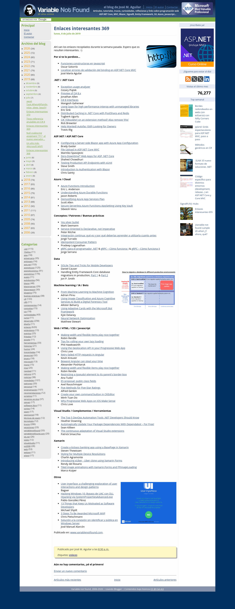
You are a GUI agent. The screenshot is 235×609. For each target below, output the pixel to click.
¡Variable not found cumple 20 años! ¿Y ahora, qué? (202, 229)
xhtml (26, 455)
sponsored (29, 414)
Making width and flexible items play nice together (90, 334)
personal (28, 386)
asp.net (27, 264)
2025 (27, 53)
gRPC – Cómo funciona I (115, 248)
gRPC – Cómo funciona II (146, 248)
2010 (27, 215)
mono (26, 364)
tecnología (29, 421)
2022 (27, 66)
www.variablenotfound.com (86, 532)
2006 (27, 232)
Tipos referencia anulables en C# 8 (35, 120)
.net (25, 249)
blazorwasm (29, 289)
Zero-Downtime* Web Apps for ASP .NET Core (87, 156)
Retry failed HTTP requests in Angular (82, 354)
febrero (30, 172)
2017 (27, 184)
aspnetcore (29, 267)
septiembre (32, 93)
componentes (30, 305)
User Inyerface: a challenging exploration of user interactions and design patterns (89, 485)
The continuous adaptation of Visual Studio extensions (92, 430)
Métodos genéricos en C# (203, 146)
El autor (159, 7)
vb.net (27, 436)
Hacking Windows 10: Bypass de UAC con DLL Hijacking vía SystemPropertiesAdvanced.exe (87, 495)
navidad (27, 371)
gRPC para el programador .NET (79, 248)
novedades (29, 380)
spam (26, 411)
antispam (28, 261)
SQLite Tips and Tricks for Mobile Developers (87, 265)
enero (29, 175)
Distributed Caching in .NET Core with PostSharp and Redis (95, 113)
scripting (28, 396)
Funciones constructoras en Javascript (83, 63)
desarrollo (28, 321)
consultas (28, 308)
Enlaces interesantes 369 (81, 28)
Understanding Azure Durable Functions (84, 192)
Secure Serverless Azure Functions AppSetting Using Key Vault (97, 205)
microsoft (28, 361)
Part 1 (94, 275)
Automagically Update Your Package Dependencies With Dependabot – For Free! (107, 424)
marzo (29, 168)
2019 (27, 79)
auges (26, 277)
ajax (26, 255)
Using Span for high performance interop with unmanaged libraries (100, 106)
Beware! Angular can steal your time (82, 361)
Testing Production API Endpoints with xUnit (86, 162)
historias (28, 346)
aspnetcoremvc (31, 270)
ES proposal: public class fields (78, 381)
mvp (26, 368)
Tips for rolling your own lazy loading (82, 341)
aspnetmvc (29, 274)
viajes (26, 440)
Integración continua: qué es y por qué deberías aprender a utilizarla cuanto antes (108, 235)
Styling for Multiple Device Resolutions (83, 454)
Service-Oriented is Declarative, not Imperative (88, 228)
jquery (27, 358)
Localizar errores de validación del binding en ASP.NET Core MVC (98, 70)
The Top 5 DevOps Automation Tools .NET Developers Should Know (100, 417)
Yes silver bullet (70, 222)
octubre (30, 90)
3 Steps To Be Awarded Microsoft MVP (83, 513)
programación (30, 389)
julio (28, 97)
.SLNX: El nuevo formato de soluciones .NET (203, 163)
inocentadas (29, 352)
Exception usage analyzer (75, 86)
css (25, 311)
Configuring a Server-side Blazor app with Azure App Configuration (99, 143)
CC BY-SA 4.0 (157, 589)
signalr (27, 402)
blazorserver (30, 286)
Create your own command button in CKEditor (88, 394)
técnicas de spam (32, 418)
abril (28, 164)
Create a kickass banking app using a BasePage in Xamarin (95, 447)
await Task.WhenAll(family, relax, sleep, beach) (37, 104)
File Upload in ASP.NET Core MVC (80, 149)
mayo (29, 161)
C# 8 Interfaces (69, 100)
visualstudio (29, 443)
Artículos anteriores (165, 579)
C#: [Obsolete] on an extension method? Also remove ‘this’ (95, 119)
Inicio (149, 7)
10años (27, 252)
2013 (27, 202)
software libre (30, 405)
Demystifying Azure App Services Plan (83, 199)
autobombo (29, 280)
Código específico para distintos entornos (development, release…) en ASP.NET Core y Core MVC (203, 187)
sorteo (27, 408)
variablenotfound (32, 430)
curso (26, 317)
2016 (27, 188)
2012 (27, 206)
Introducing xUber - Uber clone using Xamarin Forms (91, 460)
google (27, 339)
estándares (29, 330)
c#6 (25, 302)
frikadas (27, 336)
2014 (27, 197)
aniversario (29, 258)
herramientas (30, 342)
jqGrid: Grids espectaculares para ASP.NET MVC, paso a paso (203, 133)
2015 (27, 193)
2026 (27, 48)
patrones (28, 383)
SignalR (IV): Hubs (189, 203)
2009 (27, 219)
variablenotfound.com (34, 433)
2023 (27, 61)
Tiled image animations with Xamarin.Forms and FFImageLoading (99, 467)
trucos (27, 424)
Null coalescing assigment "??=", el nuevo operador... (36, 136)
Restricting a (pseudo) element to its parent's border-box (94, 374)
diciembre (31, 83)
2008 (27, 223)
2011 (27, 210)
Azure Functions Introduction (78, 186)
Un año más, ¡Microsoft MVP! (34, 145)
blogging (28, 292)
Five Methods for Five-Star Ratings (80, 387)
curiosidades (30, 314)
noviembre (32, 86)
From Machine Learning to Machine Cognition (87, 291)
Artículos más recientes (67, 579)
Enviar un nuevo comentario (70, 571)
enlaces (27, 327)
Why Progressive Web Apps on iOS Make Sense (88, 401)
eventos (27, 333)
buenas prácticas (32, 295)
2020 (27, 75)
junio (29, 157)
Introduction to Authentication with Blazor (85, 169)
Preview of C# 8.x (71, 93)
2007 (27, 228)
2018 (27, 180)
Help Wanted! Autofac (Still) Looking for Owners (88, 126)
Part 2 (104, 275)
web (26, 449)
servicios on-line (31, 399)
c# (25, 299)
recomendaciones (32, 393)
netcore (27, 374)
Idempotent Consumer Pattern (79, 242)
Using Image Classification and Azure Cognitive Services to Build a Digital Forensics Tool (88, 300)
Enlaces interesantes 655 (204, 210)
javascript (28, 355)
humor (27, 349)
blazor (27, 283)
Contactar (172, 7)
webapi (27, 452)
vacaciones (29, 427)
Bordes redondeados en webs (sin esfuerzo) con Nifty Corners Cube (203, 113)
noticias (27, 377)
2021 (27, 70)
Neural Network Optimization (78, 318)
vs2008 (27, 446)
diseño (27, 324)
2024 (27, 57)
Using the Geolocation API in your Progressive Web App (93, 348)
